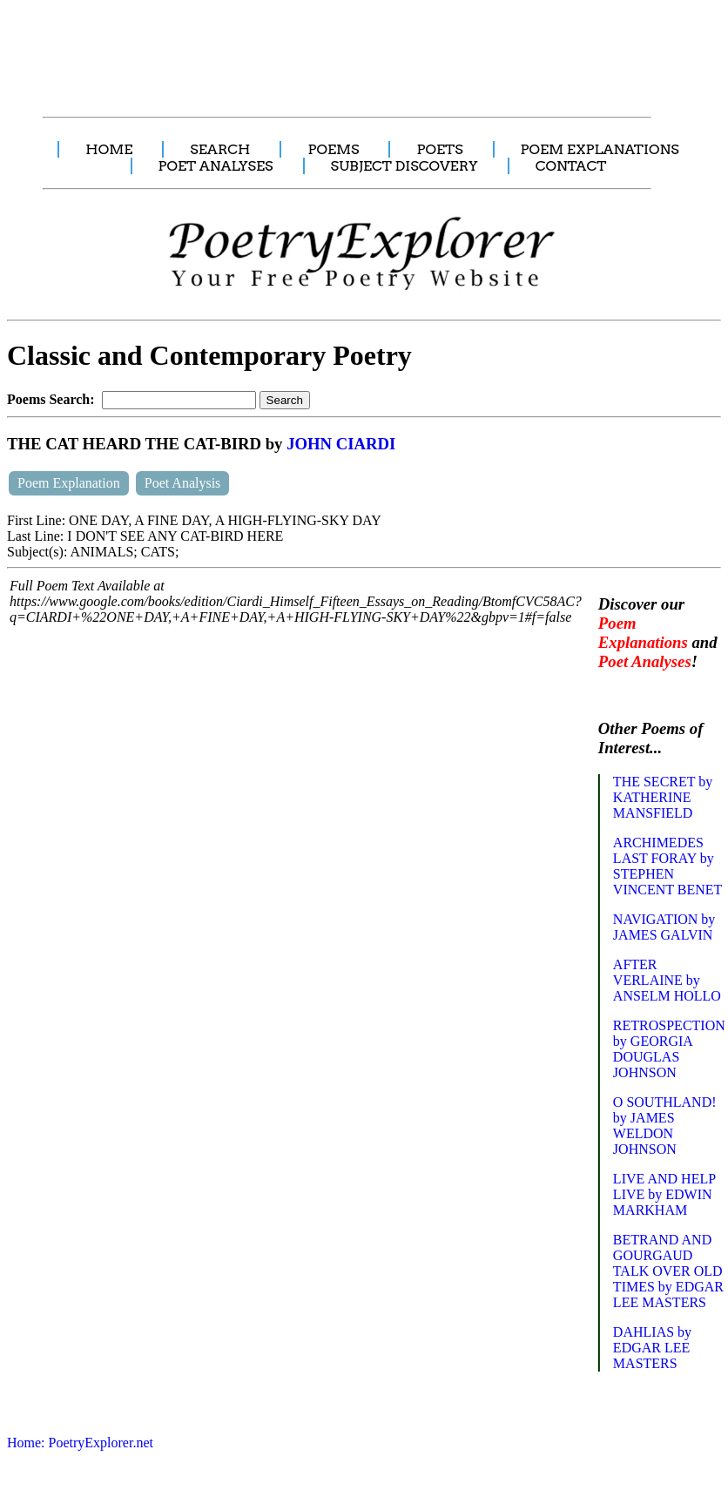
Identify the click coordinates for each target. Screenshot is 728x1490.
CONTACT (571, 166)
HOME (108, 149)
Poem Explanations (643, 632)
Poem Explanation (68, 482)
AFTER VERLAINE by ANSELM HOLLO (667, 980)
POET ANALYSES (215, 166)
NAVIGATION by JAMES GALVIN (664, 927)
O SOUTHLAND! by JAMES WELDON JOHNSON (665, 1125)
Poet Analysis (183, 482)
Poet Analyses (644, 661)
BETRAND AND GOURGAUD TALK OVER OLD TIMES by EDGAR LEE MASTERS (668, 1271)
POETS (439, 149)
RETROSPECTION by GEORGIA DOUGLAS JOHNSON (669, 1049)
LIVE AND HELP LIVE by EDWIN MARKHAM (664, 1194)
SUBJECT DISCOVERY (404, 166)
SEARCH (220, 149)
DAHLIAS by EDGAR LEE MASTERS (652, 1348)
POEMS (333, 149)
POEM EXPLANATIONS (600, 149)
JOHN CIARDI (340, 444)
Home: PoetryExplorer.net (80, 1442)
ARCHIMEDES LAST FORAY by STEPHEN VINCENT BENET (667, 866)
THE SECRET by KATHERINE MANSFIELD (662, 797)
